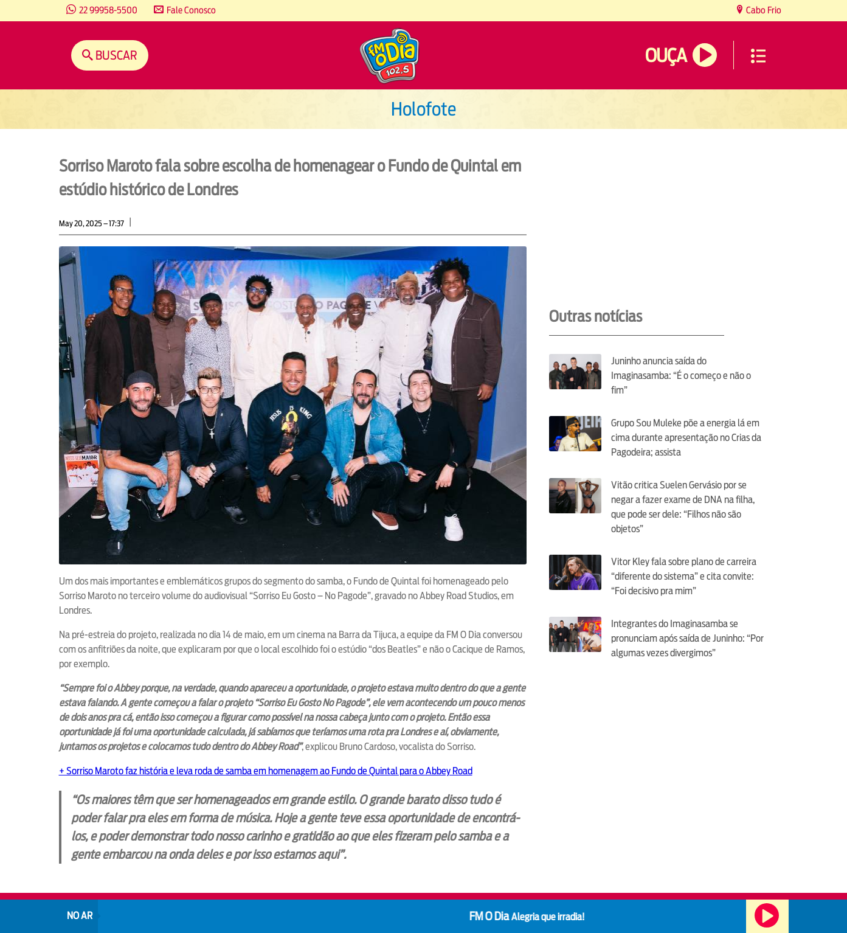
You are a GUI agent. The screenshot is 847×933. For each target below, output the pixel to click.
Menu (758, 56)
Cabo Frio (762, 10)
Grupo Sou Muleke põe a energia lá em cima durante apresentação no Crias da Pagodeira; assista (686, 437)
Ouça (665, 55)
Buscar (115, 55)
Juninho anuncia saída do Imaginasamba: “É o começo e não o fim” (681, 375)
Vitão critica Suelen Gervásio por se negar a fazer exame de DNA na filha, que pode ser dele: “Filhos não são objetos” (683, 507)
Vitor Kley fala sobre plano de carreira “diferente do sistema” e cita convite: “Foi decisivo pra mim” (683, 576)
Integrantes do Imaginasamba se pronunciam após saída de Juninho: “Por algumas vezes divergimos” (687, 638)
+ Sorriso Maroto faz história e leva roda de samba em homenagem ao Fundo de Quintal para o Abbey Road (265, 771)
